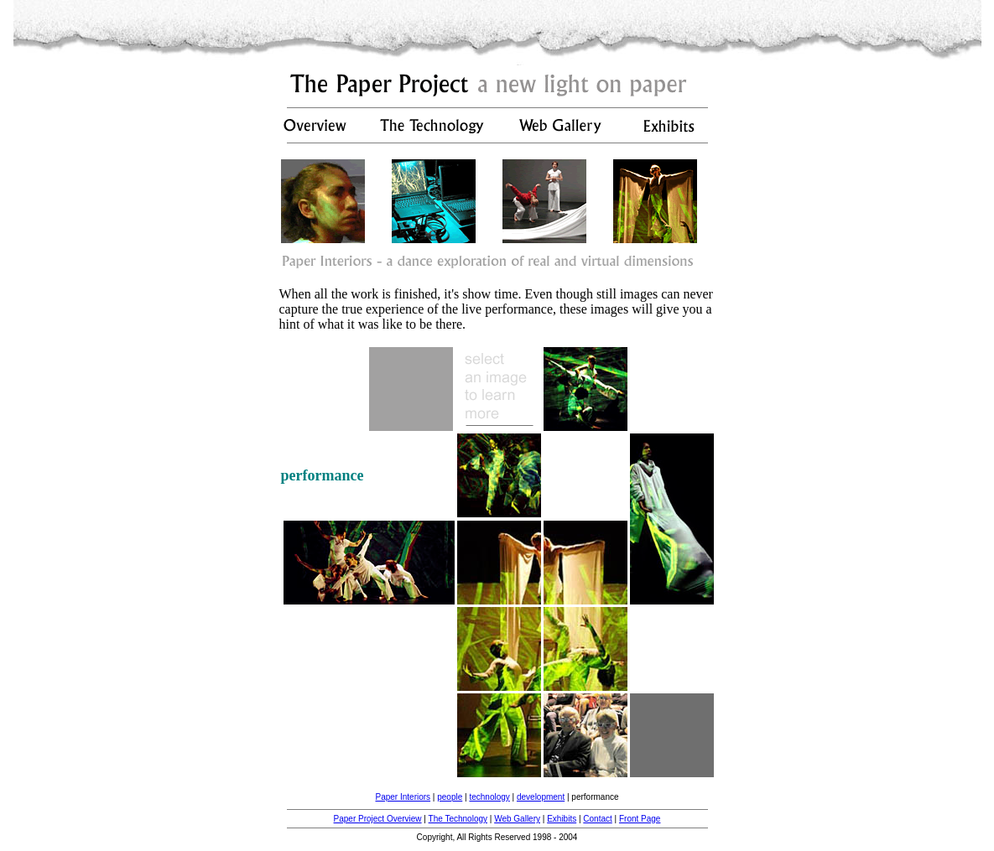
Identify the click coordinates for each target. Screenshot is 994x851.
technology (489, 797)
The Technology (458, 818)
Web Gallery (517, 818)
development (541, 797)
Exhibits (561, 818)
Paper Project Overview (378, 818)
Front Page (639, 818)
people (449, 797)
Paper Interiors (402, 797)
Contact (597, 818)
